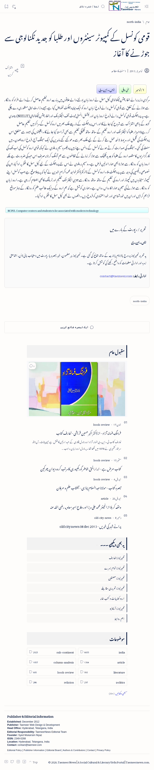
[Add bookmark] (22, 66)
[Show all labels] (118, 693)
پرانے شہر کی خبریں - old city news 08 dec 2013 (90, 525)
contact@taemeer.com (116, 275)
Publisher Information (34, 750)
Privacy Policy (103, 750)
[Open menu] (146, 6)
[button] (32, 365)
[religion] (51, 682)
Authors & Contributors (74, 750)
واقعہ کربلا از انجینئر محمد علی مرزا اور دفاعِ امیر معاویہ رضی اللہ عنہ (85, 506)
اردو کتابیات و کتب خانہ (112, 597)
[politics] (102, 682)
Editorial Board (54, 750)
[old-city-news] (102, 517)
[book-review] (101, 424)
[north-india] (134, 21)
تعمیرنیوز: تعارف (116, 557)
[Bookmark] (6, 6)
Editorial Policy (14, 750)
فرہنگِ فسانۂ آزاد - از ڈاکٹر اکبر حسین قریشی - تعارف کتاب (88, 432)
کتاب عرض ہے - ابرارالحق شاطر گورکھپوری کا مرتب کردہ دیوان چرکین (80, 468)
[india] (102, 652)
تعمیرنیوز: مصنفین (116, 577)
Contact (91, 750)
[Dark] (13, 6)
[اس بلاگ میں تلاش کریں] (75, 6)
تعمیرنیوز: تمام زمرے (114, 567)
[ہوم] (148, 21)
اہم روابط (119, 618)
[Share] (11, 70)
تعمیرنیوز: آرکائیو (117, 607)
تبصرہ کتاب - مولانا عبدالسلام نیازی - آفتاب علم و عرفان (88, 487)
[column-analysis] (51, 662)
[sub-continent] (51, 652)
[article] (104, 498)
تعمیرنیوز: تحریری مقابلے (112, 587)
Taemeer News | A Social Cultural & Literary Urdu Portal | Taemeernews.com (103, 761)
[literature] (102, 672)
